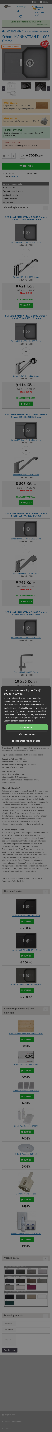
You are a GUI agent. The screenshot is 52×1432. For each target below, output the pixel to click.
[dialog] (26, 716)
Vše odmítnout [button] (27, 734)
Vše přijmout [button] (27, 727)
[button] (26, 741)
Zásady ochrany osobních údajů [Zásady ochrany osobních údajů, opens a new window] (18, 720)
